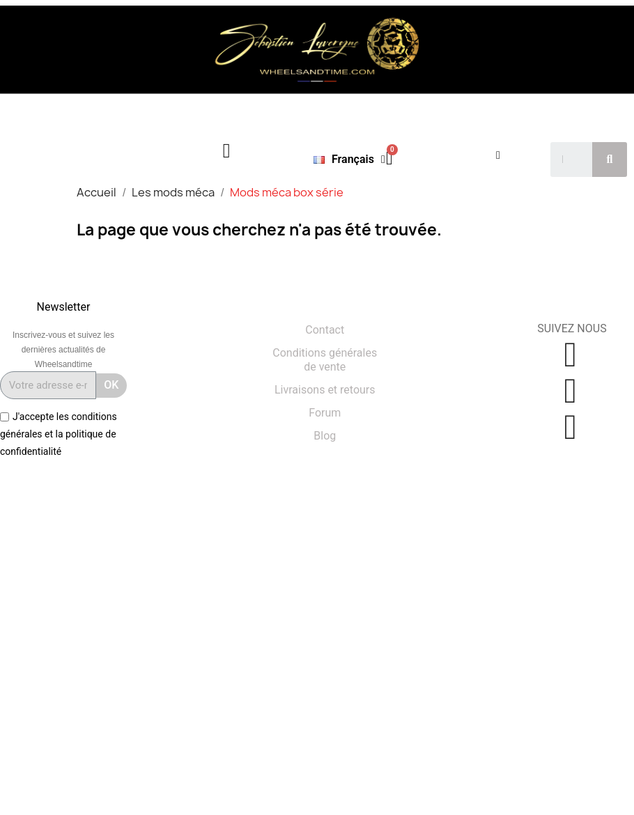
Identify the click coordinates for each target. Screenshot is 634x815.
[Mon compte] (498, 155)
